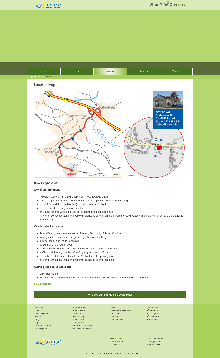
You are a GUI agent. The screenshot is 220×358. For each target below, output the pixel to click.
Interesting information (82, 325)
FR (183, 4)
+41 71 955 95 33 (155, 339)
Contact (176, 71)
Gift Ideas (77, 313)
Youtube (152, 319)
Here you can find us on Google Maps (110, 294)
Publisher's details (43, 325)
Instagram (153, 313)
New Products (116, 316)
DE (175, 4)
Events (77, 71)
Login (37, 323)
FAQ (37, 319)
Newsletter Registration (120, 310)
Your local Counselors (82, 329)
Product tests (78, 319)
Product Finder (79, 310)
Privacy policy (41, 329)
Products (44, 71)
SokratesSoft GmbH (129, 353)
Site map (39, 316)
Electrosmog (78, 316)
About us (143, 71)
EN (179, 4)
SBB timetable (42, 283)
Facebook (153, 316)
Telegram (152, 310)
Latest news (115, 313)
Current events (116, 319)
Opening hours (41, 313)
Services (110, 71)
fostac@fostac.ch (155, 341)
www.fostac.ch (153, 345)
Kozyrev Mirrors (80, 323)
